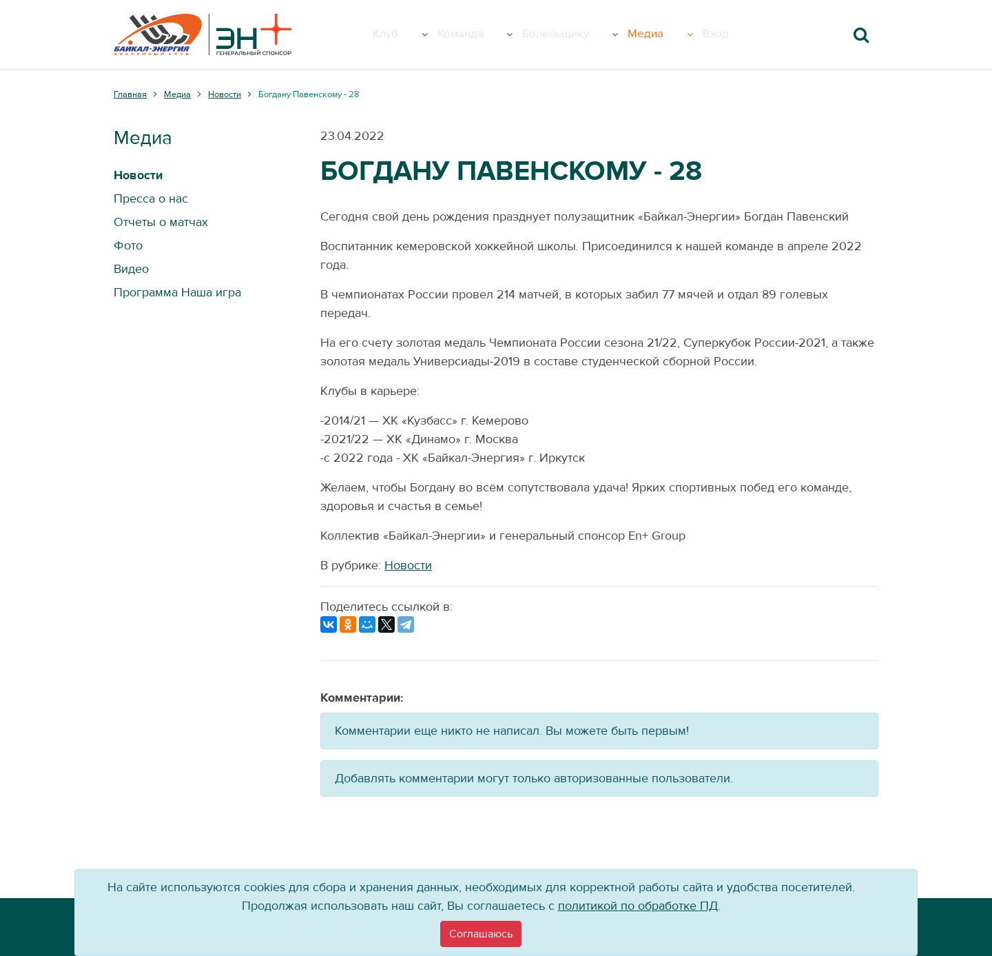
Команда (485, 34)
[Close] (480, 934)
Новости (408, 565)
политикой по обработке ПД (638, 906)
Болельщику (585, 34)
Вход (733, 34)
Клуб (412, 34)
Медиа (677, 34)
